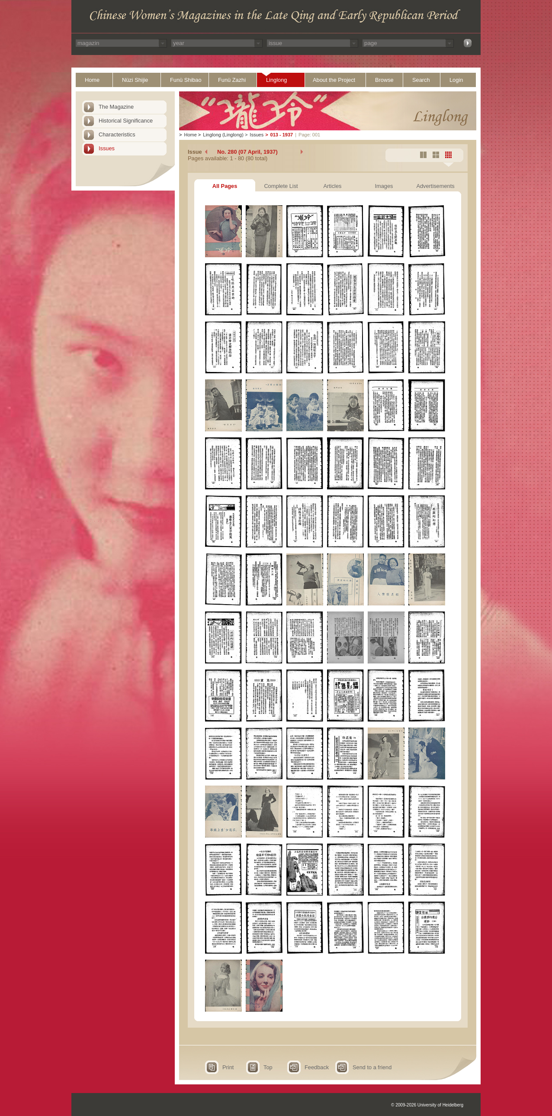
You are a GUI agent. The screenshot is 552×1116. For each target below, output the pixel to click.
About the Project (334, 80)
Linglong (276, 80)
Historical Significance (126, 120)
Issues (107, 148)
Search (421, 80)
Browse (384, 80)
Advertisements (435, 186)
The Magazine (116, 107)
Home (92, 80)
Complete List (281, 186)
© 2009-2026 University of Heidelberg (427, 1105)
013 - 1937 (281, 134)
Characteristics (117, 134)
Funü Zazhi (232, 80)
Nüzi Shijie (135, 80)
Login (456, 80)
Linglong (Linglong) (223, 134)
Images (384, 186)
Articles (333, 186)
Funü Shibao (186, 80)
